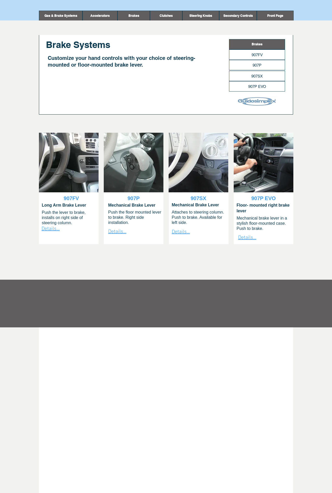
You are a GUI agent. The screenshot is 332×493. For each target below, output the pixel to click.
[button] (133, 16)
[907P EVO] (257, 86)
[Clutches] (166, 16)
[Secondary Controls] (238, 16)
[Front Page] (275, 16)
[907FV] (257, 55)
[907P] (257, 65)
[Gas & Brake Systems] (60, 16)
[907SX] (257, 76)
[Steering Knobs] (200, 16)
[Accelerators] (99, 16)
